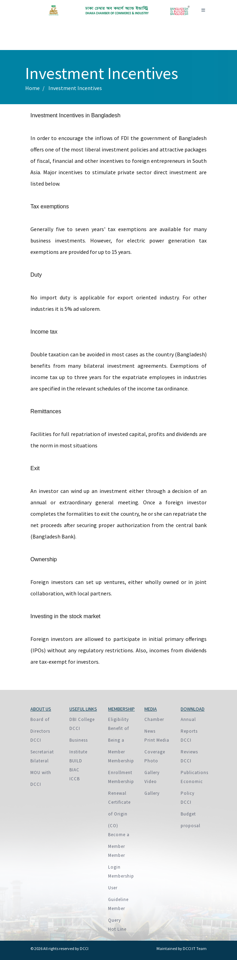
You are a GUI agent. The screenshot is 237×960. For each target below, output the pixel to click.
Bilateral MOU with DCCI (40, 772)
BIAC (74, 770)
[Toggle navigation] (203, 10)
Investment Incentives (75, 88)
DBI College (82, 719)
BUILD (75, 761)
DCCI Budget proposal (190, 814)
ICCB (74, 779)
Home (32, 88)
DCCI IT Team (195, 948)
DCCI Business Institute (78, 740)
